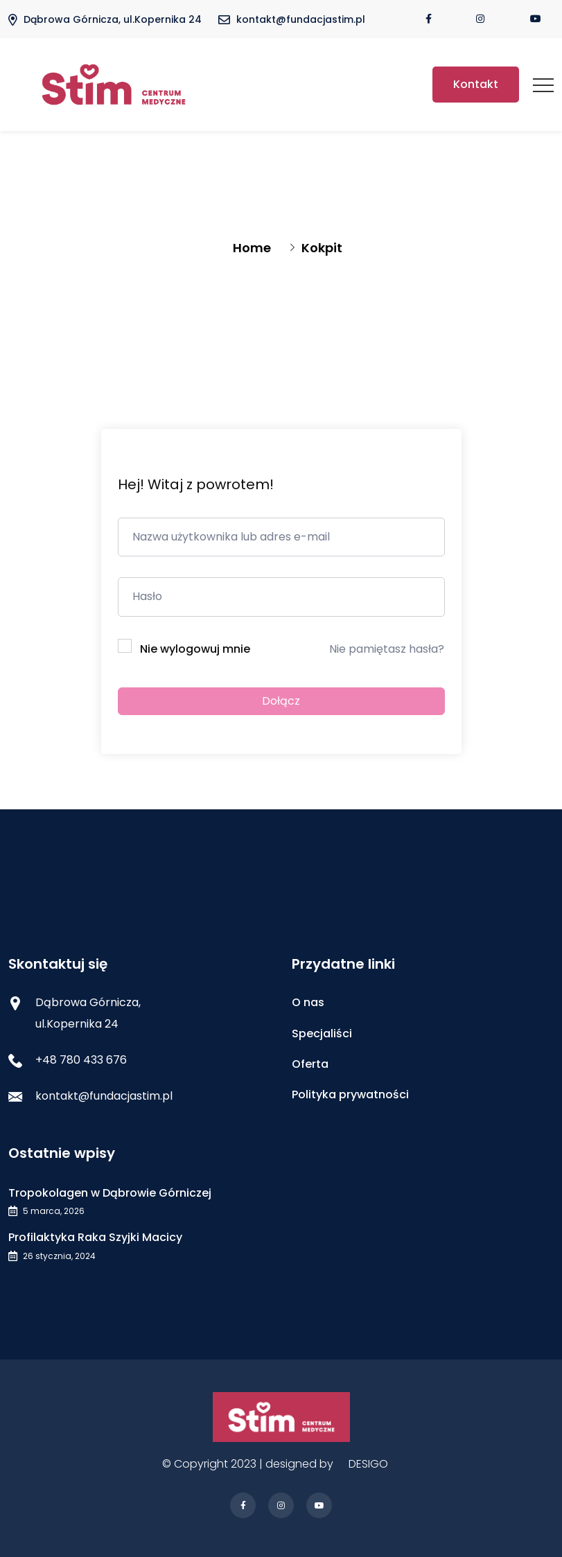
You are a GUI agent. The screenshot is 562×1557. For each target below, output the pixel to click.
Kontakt (475, 84)
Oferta (310, 1064)
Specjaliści (322, 1033)
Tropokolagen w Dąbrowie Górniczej (109, 1193)
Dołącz (281, 701)
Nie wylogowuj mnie (195, 649)
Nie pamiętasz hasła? (386, 649)
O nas (308, 1002)
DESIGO (368, 1464)
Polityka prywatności (350, 1094)
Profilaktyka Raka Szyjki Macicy (95, 1237)
